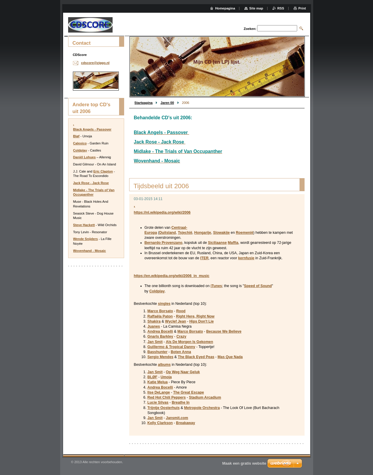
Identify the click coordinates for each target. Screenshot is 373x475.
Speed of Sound (258, 286)
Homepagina (225, 8)
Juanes (154, 326)
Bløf (76, 136)
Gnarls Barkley (160, 336)
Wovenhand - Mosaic (89, 250)
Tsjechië (185, 233)
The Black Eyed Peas (196, 357)
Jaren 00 (167, 102)
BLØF (153, 377)
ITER (204, 258)
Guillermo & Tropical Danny (171, 347)
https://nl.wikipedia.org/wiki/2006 (162, 212)
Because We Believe (223, 331)
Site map (256, 8)
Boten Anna (181, 352)
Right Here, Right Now (195, 316)
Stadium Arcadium (205, 397)
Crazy (181, 336)
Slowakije (221, 233)
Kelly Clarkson (160, 423)
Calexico (80, 143)
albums (164, 365)
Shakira (154, 321)
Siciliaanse (217, 243)
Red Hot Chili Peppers (167, 397)
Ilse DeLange (159, 392)
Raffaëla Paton (160, 316)
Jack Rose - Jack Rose (91, 183)
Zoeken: (250, 28)
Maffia (233, 243)
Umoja (166, 377)
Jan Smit (155, 342)
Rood (180, 311)
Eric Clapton (103, 171)
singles (164, 304)
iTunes (216, 286)
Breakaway (185, 423)
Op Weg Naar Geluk (183, 372)
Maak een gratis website (244, 463)
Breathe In (181, 402)
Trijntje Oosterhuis (164, 408)
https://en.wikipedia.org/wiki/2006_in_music (171, 276)
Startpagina (144, 102)
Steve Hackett (84, 225)
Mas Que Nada (230, 357)
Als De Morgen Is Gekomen (189, 342)
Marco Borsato (160, 311)
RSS (280, 8)
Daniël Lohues (84, 157)
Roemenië (244, 233)
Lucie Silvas (158, 402)
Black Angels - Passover (92, 129)
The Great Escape (188, 392)
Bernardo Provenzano (164, 243)
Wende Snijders (85, 239)
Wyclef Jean (175, 321)
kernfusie (246, 258)
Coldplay (157, 291)
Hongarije (202, 233)
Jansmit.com (177, 418)
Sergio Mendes (161, 357)
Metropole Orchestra (202, 408)
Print (302, 8)
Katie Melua (158, 382)
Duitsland (167, 233)
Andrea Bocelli (160, 331)
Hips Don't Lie (201, 321)
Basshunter (158, 352)
